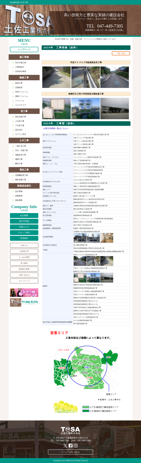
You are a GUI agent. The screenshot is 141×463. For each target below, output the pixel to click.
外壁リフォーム (21, 92)
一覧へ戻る (120, 53)
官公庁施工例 (20, 63)
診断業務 (18, 196)
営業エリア (24, 227)
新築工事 (18, 83)
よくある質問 (24, 257)
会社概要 (24, 215)
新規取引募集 (24, 269)
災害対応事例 (20, 71)
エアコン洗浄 (20, 134)
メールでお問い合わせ (71, 452)
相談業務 (18, 200)
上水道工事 (19, 121)
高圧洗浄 (18, 130)
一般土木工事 (20, 146)
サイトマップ (24, 281)
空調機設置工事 (21, 175)
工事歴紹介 (19, 67)
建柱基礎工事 (20, 180)
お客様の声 (24, 251)
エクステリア (20, 105)
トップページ (24, 49)
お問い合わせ (24, 275)
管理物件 (24, 238)
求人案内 (24, 263)
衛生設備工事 (20, 117)
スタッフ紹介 (24, 232)
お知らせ (24, 245)
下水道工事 (19, 125)
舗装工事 (18, 159)
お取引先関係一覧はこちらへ (56, 128)
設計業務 (18, 191)
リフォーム (19, 101)
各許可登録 (24, 221)
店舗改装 (18, 87)
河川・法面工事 (21, 150)
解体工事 (18, 164)
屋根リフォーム (21, 96)
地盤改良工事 (20, 155)
